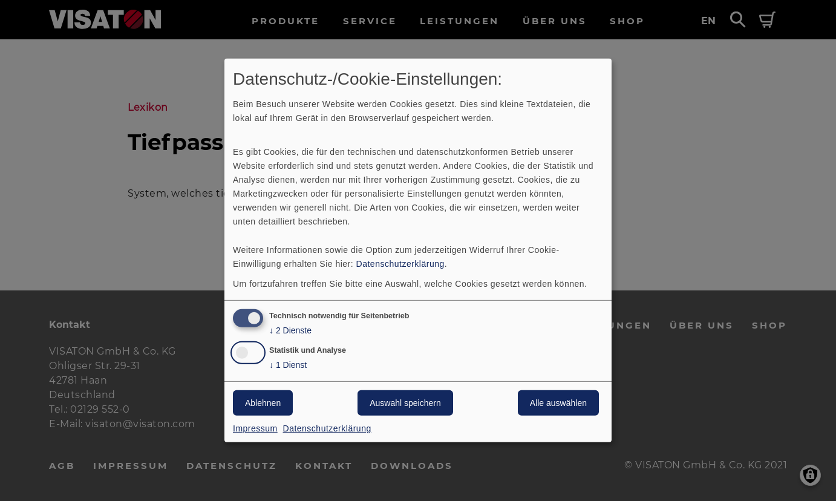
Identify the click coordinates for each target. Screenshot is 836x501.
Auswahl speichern (405, 403)
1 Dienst (288, 365)
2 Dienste (290, 330)
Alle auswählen (558, 403)
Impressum (255, 428)
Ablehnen (263, 403)
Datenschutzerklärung (400, 263)
